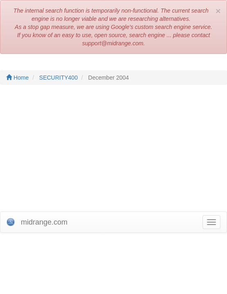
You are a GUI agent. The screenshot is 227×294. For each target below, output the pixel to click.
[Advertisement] (113, 150)
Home (17, 77)
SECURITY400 (58, 77)
